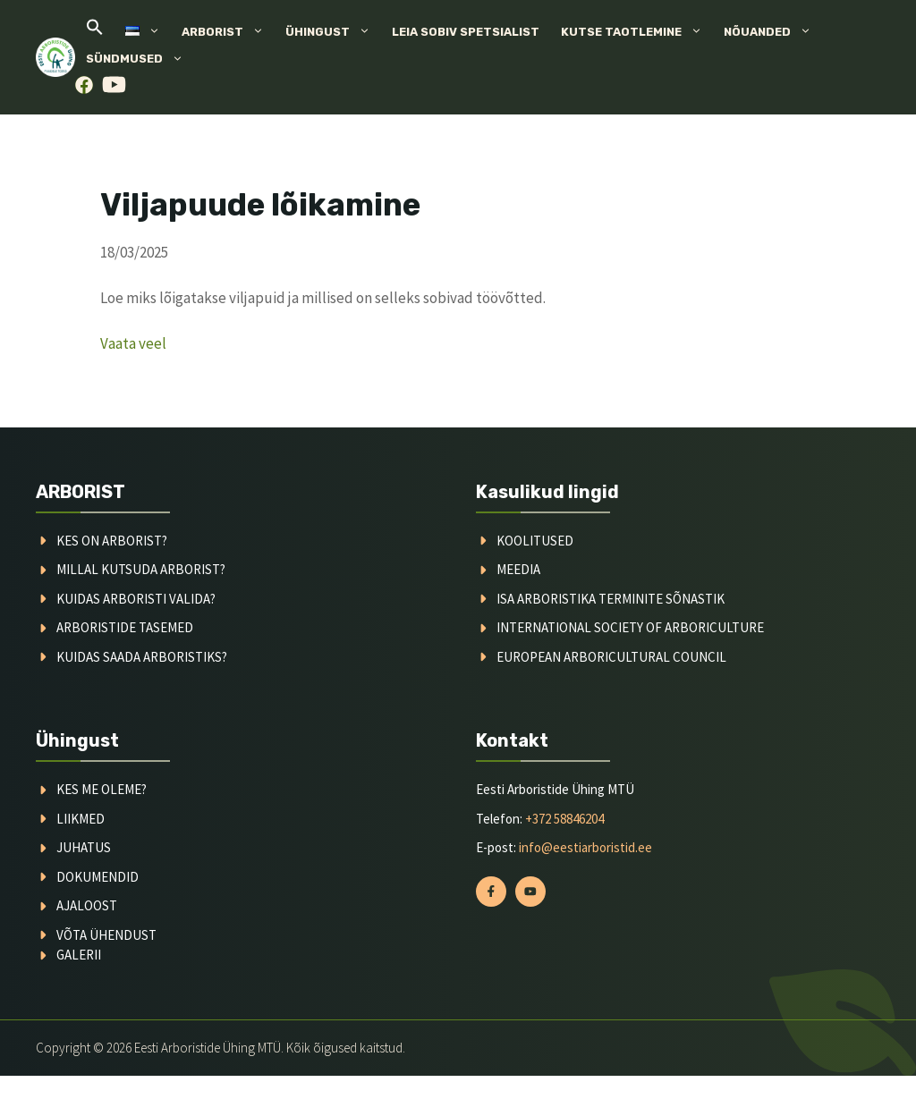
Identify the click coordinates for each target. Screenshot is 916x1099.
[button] (94, 32)
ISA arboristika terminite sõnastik (610, 598)
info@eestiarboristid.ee (585, 847)
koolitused (534, 540)
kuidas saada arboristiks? (141, 656)
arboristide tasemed (124, 627)
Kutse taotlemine (637, 32)
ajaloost (86, 905)
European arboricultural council (611, 656)
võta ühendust (106, 934)
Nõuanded (773, 32)
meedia (518, 569)
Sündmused (140, 59)
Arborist (228, 32)
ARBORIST (80, 492)
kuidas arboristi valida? (136, 598)
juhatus (83, 847)
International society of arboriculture (630, 627)
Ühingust (333, 32)
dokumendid (97, 876)
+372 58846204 (564, 818)
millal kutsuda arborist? (140, 569)
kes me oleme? (101, 789)
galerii (78, 954)
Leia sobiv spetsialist (465, 31)
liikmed (80, 818)
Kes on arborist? (111, 540)
